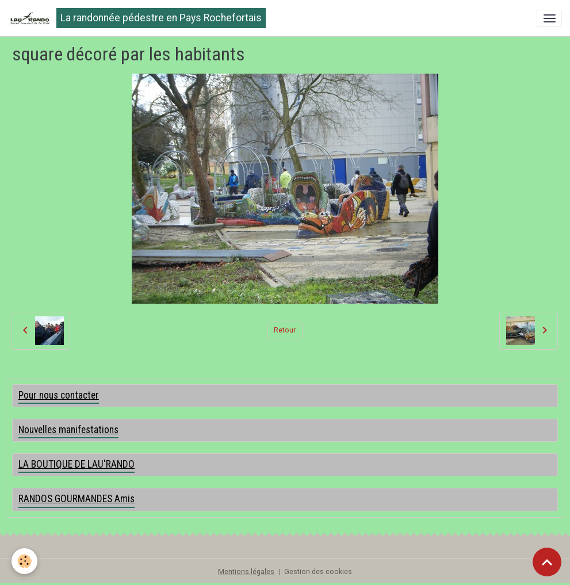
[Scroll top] (547, 562)
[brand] (137, 18)
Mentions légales (246, 572)
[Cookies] (24, 561)
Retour (285, 330)
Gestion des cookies (318, 572)
